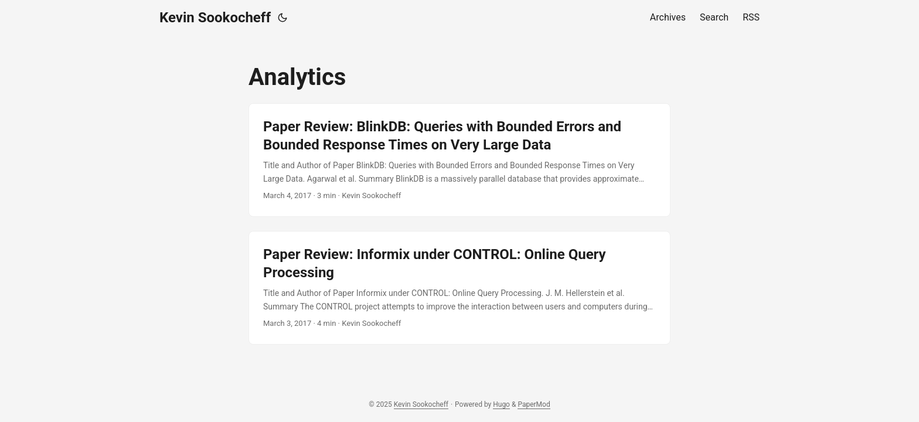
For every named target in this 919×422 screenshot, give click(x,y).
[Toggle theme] (282, 17)
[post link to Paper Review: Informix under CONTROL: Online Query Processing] (459, 288)
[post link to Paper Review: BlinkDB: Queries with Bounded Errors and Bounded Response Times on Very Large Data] (459, 160)
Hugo (501, 404)
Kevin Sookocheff (215, 17)
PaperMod (534, 404)
